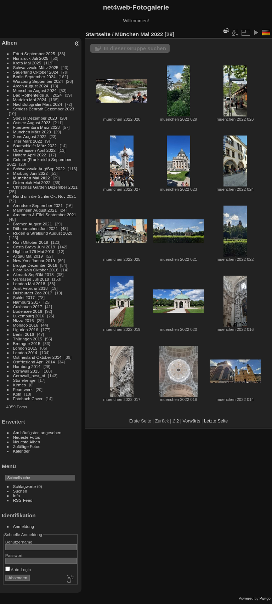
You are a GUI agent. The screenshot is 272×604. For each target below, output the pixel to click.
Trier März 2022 (27, 141)
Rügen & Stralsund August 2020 (42, 233)
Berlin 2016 (23, 334)
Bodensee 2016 (27, 311)
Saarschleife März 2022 (35, 145)
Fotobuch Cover (28, 398)
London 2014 (25, 352)
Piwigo (265, 598)
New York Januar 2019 (34, 260)
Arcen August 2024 (30, 86)
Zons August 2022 (30, 136)
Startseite (98, 34)
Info (16, 495)
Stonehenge (24, 380)
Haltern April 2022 (29, 155)
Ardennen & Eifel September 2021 (44, 214)
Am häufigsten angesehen (37, 432)
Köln (17, 394)
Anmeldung (23, 526)
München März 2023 (32, 132)
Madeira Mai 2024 (29, 99)
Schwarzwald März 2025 (35, 67)
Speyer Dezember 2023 (35, 118)
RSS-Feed (23, 500)
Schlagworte (24, 486)
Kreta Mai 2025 (27, 63)
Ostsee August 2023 (32, 122)
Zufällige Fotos (26, 446)
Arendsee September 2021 (38, 205)
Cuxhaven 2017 (27, 306)
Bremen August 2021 (32, 224)
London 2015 (25, 348)
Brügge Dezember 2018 (35, 265)
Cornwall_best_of (29, 375)
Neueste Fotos (26, 437)
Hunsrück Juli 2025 (31, 58)
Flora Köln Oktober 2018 (35, 270)
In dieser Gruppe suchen (135, 48)
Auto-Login (18, 569)
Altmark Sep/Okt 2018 (33, 274)
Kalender (21, 451)
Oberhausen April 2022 (34, 150)
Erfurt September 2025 (34, 53)
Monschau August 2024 (35, 90)
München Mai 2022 (31, 178)
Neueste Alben (26, 441)
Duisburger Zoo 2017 (32, 293)
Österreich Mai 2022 (32, 182)
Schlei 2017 (24, 297)
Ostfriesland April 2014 (34, 361)
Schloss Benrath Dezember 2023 (43, 109)
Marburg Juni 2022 (30, 173)
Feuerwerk (23, 389)
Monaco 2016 (25, 325)
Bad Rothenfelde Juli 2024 (37, 95)
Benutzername (19, 542)
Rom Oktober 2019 (30, 242)
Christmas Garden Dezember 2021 (45, 187)
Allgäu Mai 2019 (28, 256)
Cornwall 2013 (26, 371)
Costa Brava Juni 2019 (34, 247)
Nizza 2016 (23, 320)
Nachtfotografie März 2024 (37, 104)
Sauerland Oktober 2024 (35, 72)
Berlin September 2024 (34, 76)
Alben (9, 43)
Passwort (13, 555)
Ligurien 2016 (25, 329)
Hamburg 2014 (27, 366)
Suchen (20, 491)
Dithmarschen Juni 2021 (35, 228)
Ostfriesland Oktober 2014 (37, 357)
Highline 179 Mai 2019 (34, 251)
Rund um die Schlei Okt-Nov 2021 (44, 196)
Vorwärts (191, 421)
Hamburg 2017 (27, 302)
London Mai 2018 (29, 283)
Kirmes (19, 384)
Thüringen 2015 (27, 338)
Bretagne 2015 (26, 343)
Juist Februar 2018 (30, 288)
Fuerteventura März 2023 (36, 127)
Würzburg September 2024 (38, 81)
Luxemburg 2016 (28, 315)
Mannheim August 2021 (35, 210)
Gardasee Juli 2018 (31, 279)
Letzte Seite (216, 421)
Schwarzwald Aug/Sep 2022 (39, 168)
